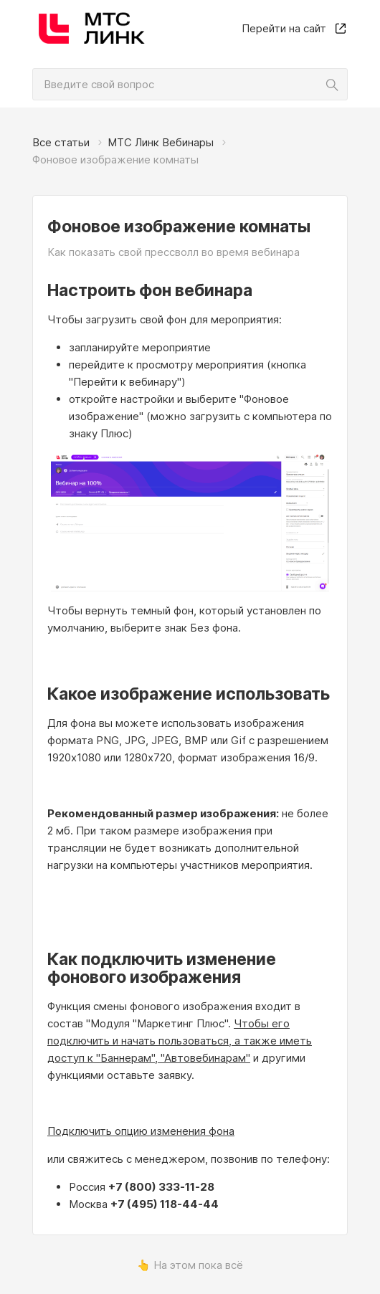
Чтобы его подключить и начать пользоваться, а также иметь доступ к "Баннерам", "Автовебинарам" (179, 1041)
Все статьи (61, 142)
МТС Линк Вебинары (161, 142)
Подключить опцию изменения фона (140, 1131)
